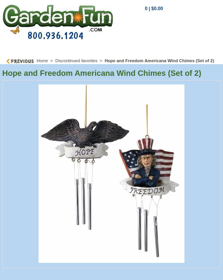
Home (42, 60)
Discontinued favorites (76, 60)
